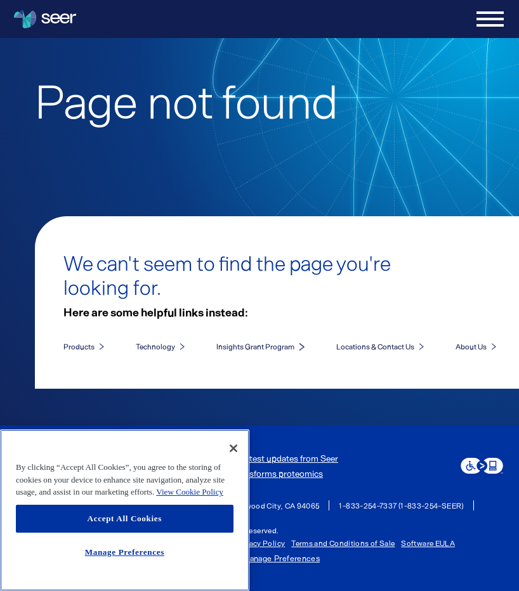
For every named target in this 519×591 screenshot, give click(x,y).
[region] (124, 510)
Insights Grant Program (255, 346)
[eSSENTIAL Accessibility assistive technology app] (482, 466)
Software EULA (428, 542)
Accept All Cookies (125, 518)
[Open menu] (490, 19)
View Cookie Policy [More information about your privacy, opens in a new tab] (189, 492)
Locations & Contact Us (375, 346)
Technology (155, 346)
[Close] (233, 448)
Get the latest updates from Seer (275, 458)
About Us (471, 346)
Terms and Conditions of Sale (343, 542)
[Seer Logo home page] (45, 19)
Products (79, 346)
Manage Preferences (281, 558)
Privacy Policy (260, 542)
